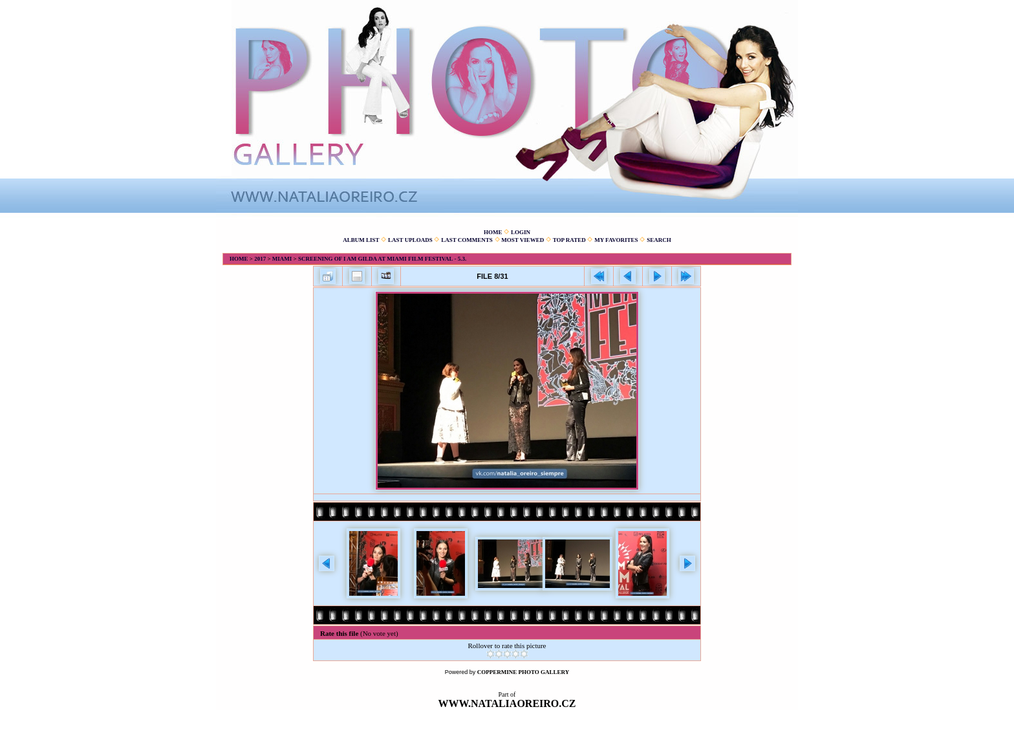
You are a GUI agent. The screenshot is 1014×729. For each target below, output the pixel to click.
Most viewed (522, 240)
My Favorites (616, 240)
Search (659, 240)
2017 (260, 259)
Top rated (569, 240)
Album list (361, 240)
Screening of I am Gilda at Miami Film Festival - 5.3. (382, 259)
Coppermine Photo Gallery (523, 672)
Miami (282, 259)
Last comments (467, 240)
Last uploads (410, 240)
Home (493, 232)
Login (520, 232)
